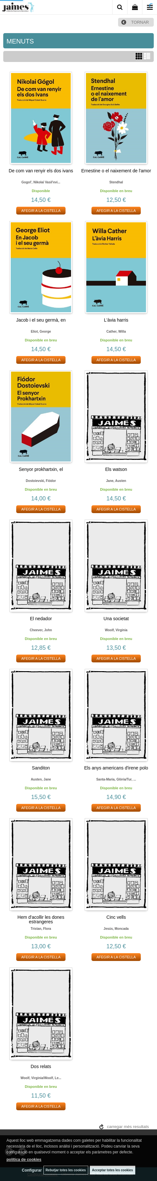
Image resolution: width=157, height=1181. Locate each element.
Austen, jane (41, 779)
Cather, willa (116, 331)
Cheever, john (41, 630)
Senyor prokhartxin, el (41, 469)
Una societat (116, 618)
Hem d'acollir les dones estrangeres (41, 919)
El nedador (41, 618)
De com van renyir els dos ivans (41, 170)
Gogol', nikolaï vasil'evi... (40, 182)
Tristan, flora (41, 928)
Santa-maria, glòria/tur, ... (116, 779)
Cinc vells (116, 917)
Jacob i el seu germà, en (41, 320)
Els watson (116, 469)
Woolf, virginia (116, 630)
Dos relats (40, 1066)
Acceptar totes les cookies (112, 1170)
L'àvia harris (116, 320)
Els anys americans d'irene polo (116, 767)
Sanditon (41, 767)
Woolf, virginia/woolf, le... (40, 1078)
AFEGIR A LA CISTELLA (40, 211)
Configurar (32, 1170)
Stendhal (116, 182)
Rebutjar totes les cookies (66, 1170)
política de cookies (23, 1159)
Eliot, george (41, 331)
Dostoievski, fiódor (41, 481)
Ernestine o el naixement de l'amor (116, 170)
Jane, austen (116, 481)
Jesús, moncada (115, 928)
